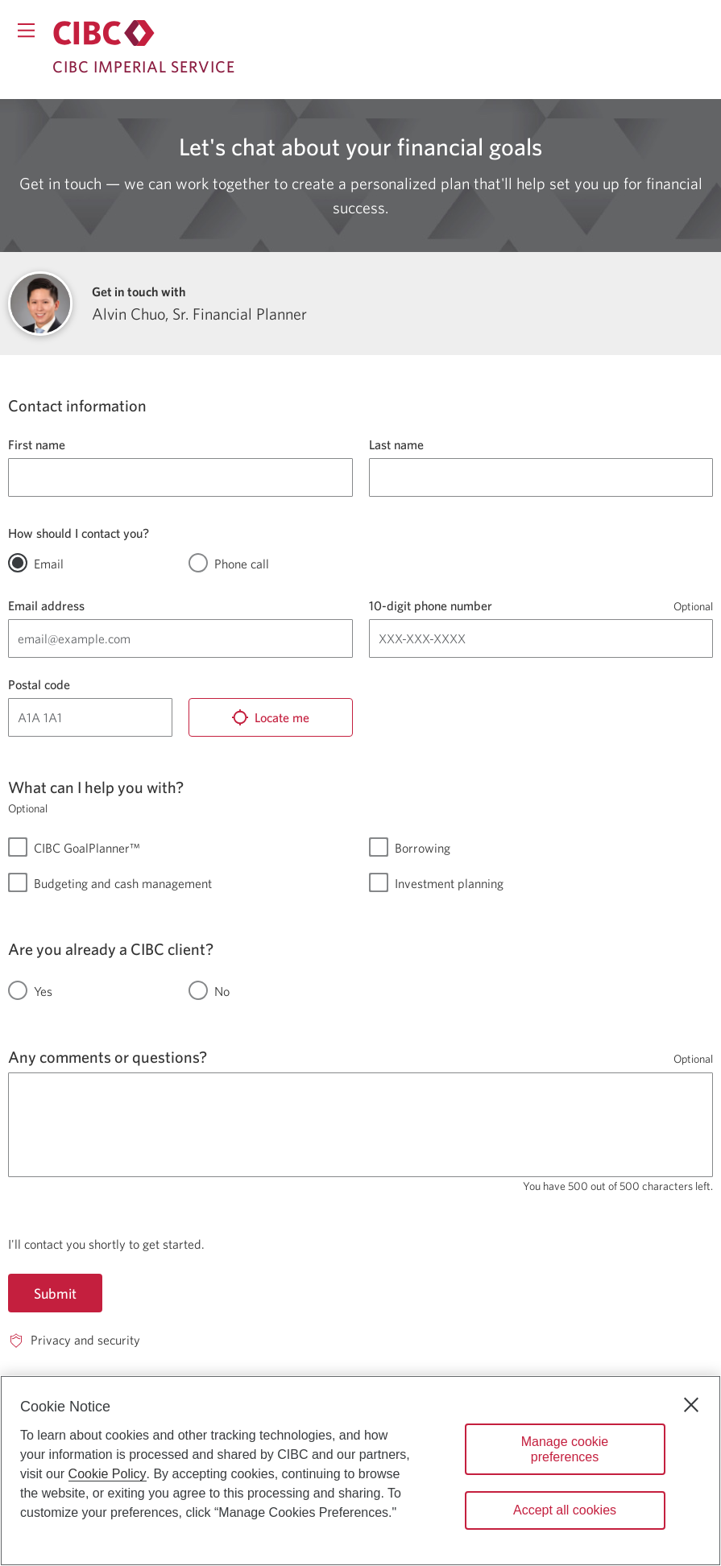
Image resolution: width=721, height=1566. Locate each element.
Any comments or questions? (107, 1057)
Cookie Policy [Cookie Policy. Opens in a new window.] (107, 1474)
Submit (55, 1293)
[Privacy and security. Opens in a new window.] (74, 1340)
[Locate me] (271, 717)
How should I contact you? (78, 533)
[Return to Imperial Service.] (103, 33)
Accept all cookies (564, 1510)
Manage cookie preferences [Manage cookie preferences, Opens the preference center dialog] (565, 1449)
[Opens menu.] (26, 30)
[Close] (691, 1405)
